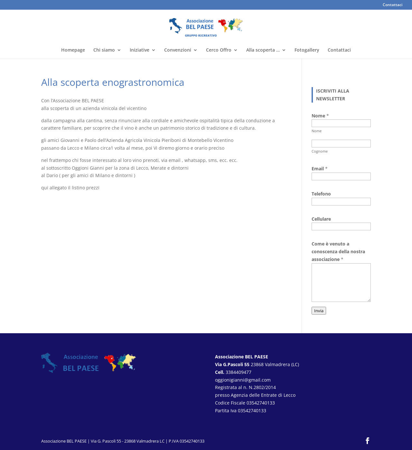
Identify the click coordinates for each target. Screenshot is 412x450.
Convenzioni (177, 50)
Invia (318, 311)
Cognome (320, 151)
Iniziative (139, 50)
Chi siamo (104, 50)
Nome (317, 130)
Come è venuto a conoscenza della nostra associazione (338, 251)
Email (320, 168)
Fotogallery (307, 50)
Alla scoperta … (263, 50)
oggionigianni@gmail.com (243, 380)
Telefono (321, 194)
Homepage (73, 50)
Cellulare (321, 219)
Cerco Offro (218, 50)
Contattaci (392, 5)
